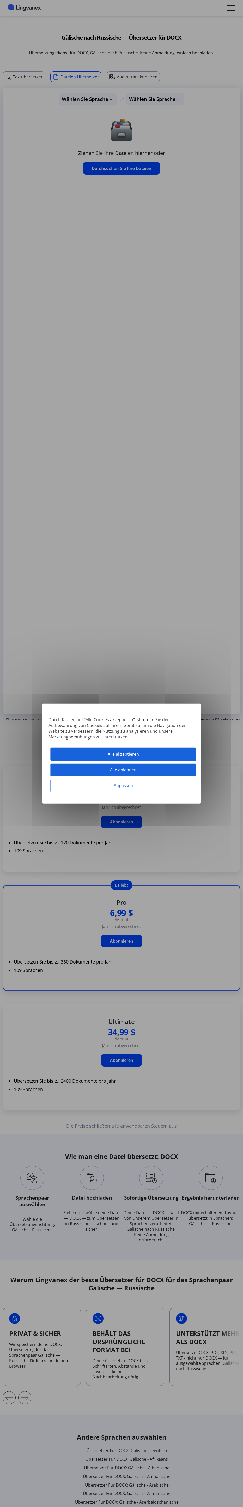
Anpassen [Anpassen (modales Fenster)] (123, 785)
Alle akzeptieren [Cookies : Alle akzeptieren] (123, 754)
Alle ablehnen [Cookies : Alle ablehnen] (123, 769)
